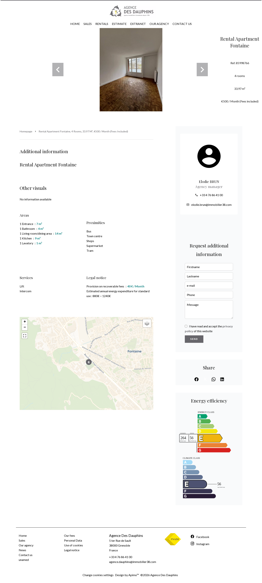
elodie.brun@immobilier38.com (211, 204)
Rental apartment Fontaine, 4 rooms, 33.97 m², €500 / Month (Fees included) (83, 131)
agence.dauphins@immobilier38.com (132, 561)
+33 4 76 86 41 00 (211, 195)
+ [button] (25, 322)
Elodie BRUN (209, 181)
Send (194, 339)
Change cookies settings (98, 575)
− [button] (25, 327)
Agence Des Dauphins (126, 536)
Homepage (26, 131)
